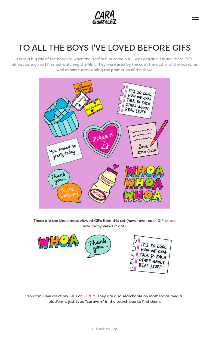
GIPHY (89, 296)
